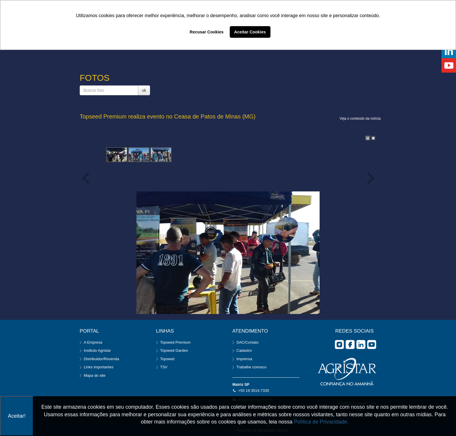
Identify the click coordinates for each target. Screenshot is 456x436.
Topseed (167, 359)
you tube (371, 344)
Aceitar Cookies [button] (250, 32)
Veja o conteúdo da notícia (360, 118)
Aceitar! (17, 416)
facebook (350, 344)
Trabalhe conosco (251, 367)
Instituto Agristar (97, 350)
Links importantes (98, 367)
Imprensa (244, 359)
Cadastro (244, 350)
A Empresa (93, 342)
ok (144, 90)
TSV (164, 367)
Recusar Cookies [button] (207, 32)
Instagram (339, 344)
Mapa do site (94, 375)
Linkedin (361, 344)
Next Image (369, 178)
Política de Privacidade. (321, 422)
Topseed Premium (175, 342)
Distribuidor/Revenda (101, 359)
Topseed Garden (174, 350)
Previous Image (87, 178)
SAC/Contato (247, 342)
